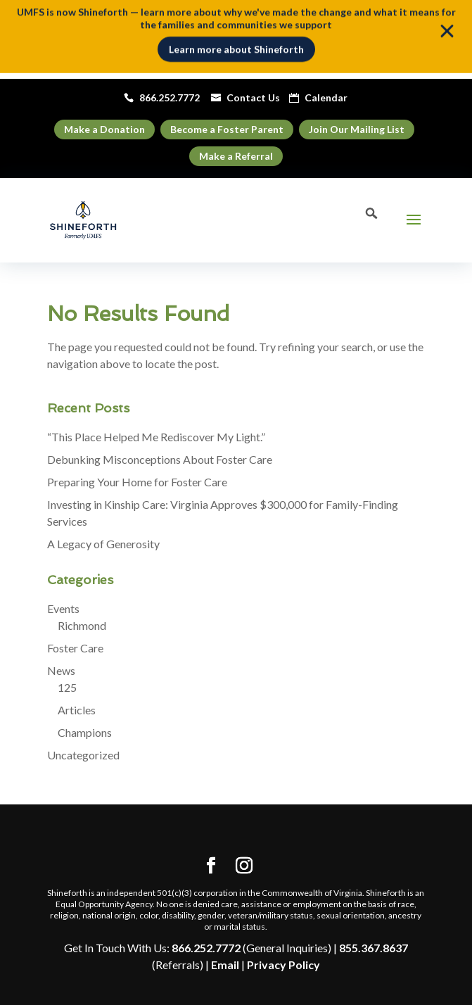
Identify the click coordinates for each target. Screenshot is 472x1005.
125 (67, 687)
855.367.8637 (373, 947)
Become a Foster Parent (226, 129)
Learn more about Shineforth (236, 46)
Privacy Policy (283, 964)
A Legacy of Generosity (103, 543)
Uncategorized (83, 754)
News (61, 670)
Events (63, 608)
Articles (77, 709)
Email (225, 964)
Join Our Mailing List (356, 129)
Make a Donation (104, 129)
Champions (85, 732)
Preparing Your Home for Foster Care (137, 481)
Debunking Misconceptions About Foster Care (159, 459)
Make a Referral (236, 156)
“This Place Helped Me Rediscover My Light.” (158, 436)
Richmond (82, 625)
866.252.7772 (206, 947)
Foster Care (75, 648)
